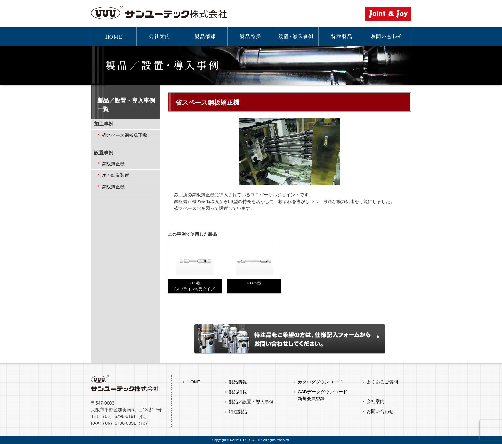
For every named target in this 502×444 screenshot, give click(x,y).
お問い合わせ (380, 411)
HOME (194, 381)
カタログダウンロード (320, 381)
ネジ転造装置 (115, 175)
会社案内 (376, 401)
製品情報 (238, 381)
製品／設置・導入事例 (251, 401)
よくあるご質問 (382, 381)
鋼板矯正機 (113, 163)
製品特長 (238, 391)
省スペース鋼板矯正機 (124, 135)
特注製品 (238, 411)
